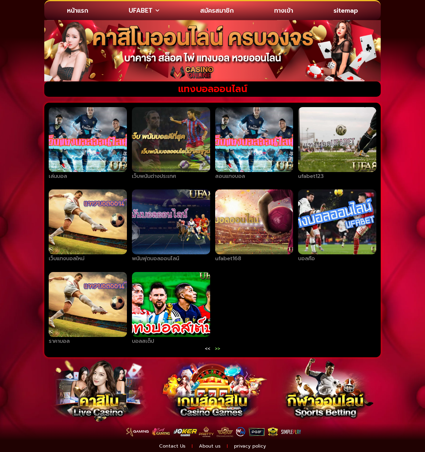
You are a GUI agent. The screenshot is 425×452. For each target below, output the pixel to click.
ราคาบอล (59, 341)
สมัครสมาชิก (217, 10)
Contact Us (172, 446)
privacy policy (250, 446)
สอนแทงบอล (230, 176)
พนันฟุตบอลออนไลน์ (155, 258)
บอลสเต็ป (143, 341)
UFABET (144, 11)
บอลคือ (306, 258)
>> (217, 348)
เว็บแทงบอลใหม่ (66, 258)
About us (209, 446)
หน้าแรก (77, 10)
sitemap (346, 10)
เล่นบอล (58, 176)
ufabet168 (228, 258)
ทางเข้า (283, 10)
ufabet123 (311, 176)
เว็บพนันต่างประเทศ (154, 176)
